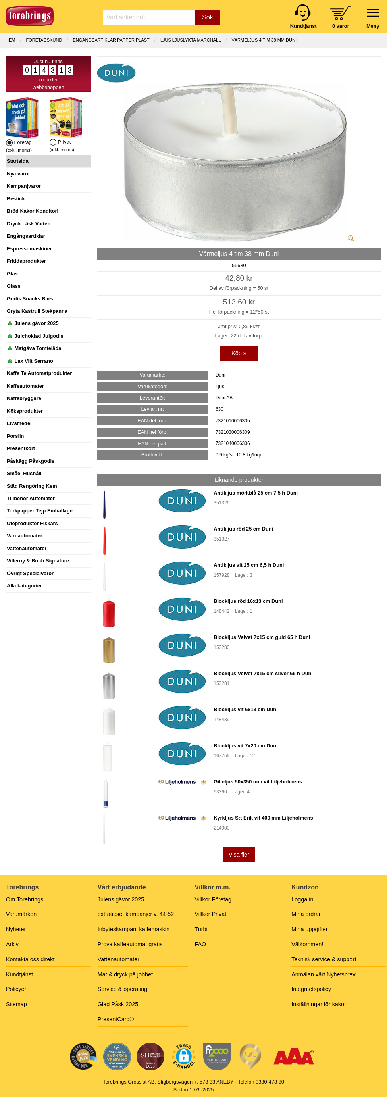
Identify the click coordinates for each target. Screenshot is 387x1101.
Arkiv (12, 944)
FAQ (200, 944)
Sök (207, 17)
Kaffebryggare (24, 398)
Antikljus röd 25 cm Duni (243, 529)
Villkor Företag (213, 899)
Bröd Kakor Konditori (32, 211)
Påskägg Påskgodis (30, 461)
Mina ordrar (306, 914)
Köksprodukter (25, 411)
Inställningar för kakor (318, 1004)
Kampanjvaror (24, 186)
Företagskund (44, 40)
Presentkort (21, 448)
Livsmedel (19, 423)
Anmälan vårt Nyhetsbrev (323, 974)
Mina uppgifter (309, 929)
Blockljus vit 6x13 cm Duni (245, 709)
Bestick (16, 199)
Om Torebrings (24, 899)
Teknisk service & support (323, 959)
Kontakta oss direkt (30, 959)
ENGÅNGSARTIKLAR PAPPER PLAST (111, 40)
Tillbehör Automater (31, 498)
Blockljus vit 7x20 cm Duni (245, 746)
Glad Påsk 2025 (118, 1004)
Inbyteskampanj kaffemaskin (133, 929)
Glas (12, 274)
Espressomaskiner (29, 249)
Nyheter (16, 929)
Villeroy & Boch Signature (38, 561)
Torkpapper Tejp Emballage (40, 511)
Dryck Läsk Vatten (28, 224)
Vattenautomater (26, 548)
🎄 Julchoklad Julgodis (35, 336)
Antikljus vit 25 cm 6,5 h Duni (249, 565)
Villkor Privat (211, 914)
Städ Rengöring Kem (32, 486)
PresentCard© (116, 1019)
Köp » (238, 353)
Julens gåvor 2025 (121, 899)
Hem (10, 40)
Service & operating (123, 989)
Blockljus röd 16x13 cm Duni (248, 601)
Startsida (18, 161)
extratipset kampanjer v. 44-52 (136, 914)
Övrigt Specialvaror (30, 573)
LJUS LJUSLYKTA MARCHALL (190, 40)
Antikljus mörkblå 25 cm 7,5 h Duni (256, 493)
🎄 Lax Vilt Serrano (30, 361)
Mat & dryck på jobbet (125, 974)
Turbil (202, 929)
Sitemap (16, 1004)
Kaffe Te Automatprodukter (39, 373)
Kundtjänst (19, 974)
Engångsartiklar (26, 236)
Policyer (16, 989)
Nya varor (18, 174)
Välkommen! (307, 944)
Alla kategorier (24, 586)
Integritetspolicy (311, 989)
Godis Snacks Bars (30, 299)
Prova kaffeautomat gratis (130, 944)
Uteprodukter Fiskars (32, 523)
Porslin (15, 436)
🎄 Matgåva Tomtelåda (34, 348)
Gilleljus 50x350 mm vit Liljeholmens (258, 782)
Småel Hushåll (24, 473)
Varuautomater (24, 536)
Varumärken (21, 914)
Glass (14, 286)
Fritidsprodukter (26, 261)
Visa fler (239, 854)
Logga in (302, 899)
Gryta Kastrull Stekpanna (37, 311)
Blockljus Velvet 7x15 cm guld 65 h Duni (262, 637)
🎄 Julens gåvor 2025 (33, 323)
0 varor (340, 26)
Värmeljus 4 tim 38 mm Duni (264, 40)
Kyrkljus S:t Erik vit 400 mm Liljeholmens (263, 818)
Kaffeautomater (25, 386)
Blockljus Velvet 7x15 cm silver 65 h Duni (263, 673)
